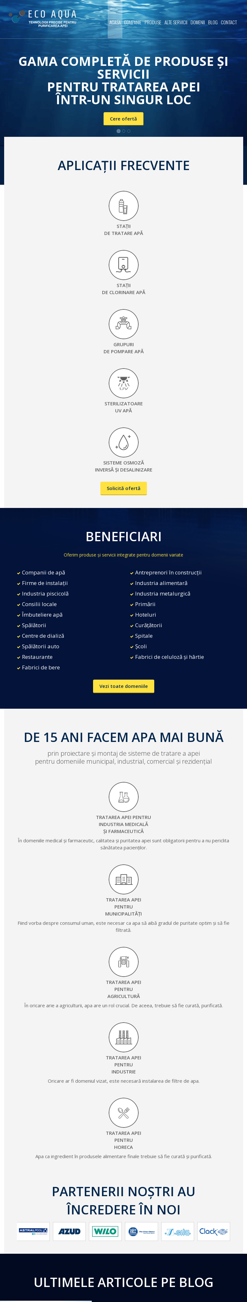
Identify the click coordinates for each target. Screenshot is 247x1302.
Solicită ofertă (124, 488)
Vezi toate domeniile (123, 686)
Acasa (115, 22)
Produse (153, 22)
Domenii (198, 22)
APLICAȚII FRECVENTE (124, 165)
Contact (229, 22)
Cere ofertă (123, 118)
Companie (133, 22)
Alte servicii (175, 22)
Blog (213, 22)
